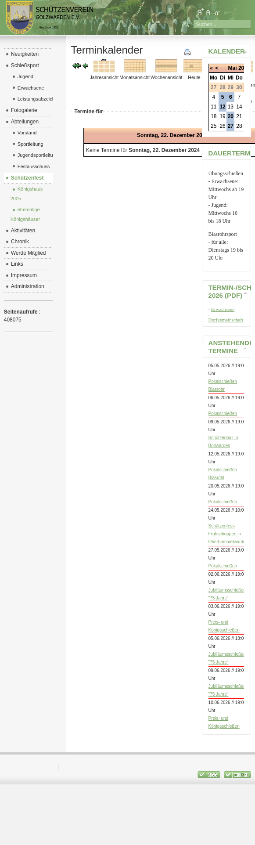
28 (239, 126)
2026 (244, 68)
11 (213, 107)
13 (230, 107)
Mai (232, 68)
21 (239, 116)
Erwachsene (222, 309)
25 (213, 126)
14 (239, 107)
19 (222, 116)
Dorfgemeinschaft (225, 319)
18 (213, 116)
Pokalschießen (222, 413)
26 (222, 126)
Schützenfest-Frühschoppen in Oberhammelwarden (228, 534)
